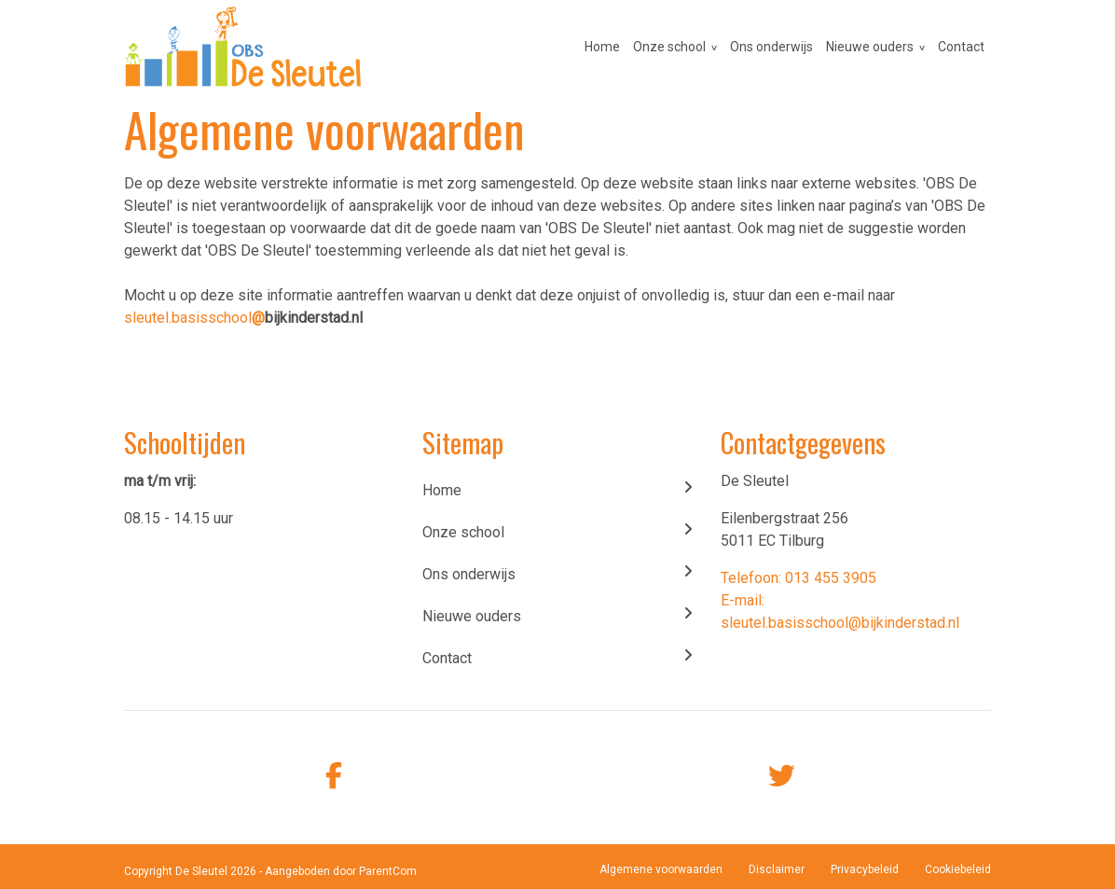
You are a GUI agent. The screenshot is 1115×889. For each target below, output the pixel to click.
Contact (961, 46)
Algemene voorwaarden (661, 869)
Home (602, 46)
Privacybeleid (865, 869)
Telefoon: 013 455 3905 (798, 578)
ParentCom (388, 871)
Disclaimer (777, 869)
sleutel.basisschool (194, 317)
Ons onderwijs (771, 46)
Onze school (669, 46)
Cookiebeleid (958, 869)
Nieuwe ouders (870, 46)
